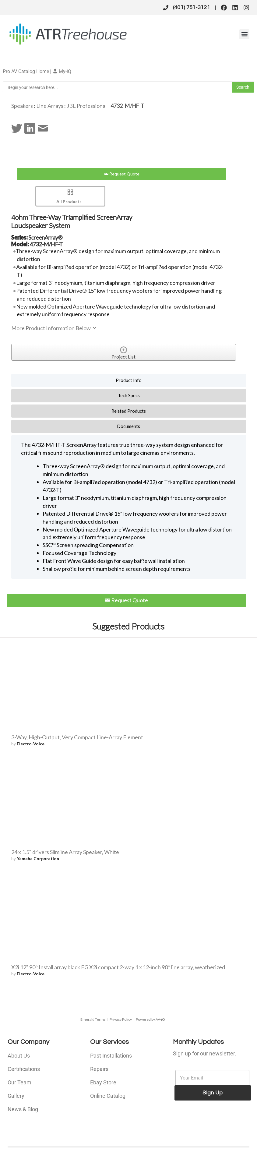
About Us (19, 1055)
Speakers (22, 105)
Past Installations (111, 1055)
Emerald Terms (93, 1019)
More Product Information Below (54, 328)
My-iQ (62, 71)
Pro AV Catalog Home (26, 71)
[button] (244, 34)
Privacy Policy (121, 1019)
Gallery (16, 1096)
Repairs (99, 1069)
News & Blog (23, 1109)
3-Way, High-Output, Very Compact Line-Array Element (77, 737)
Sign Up (212, 1093)
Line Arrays (49, 105)
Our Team (19, 1082)
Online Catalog (107, 1096)
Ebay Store (103, 1082)
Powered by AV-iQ (150, 1019)
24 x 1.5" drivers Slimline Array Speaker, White (65, 852)
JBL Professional (87, 105)
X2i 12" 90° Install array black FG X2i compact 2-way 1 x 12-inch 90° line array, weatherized (118, 967)
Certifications (24, 1069)
